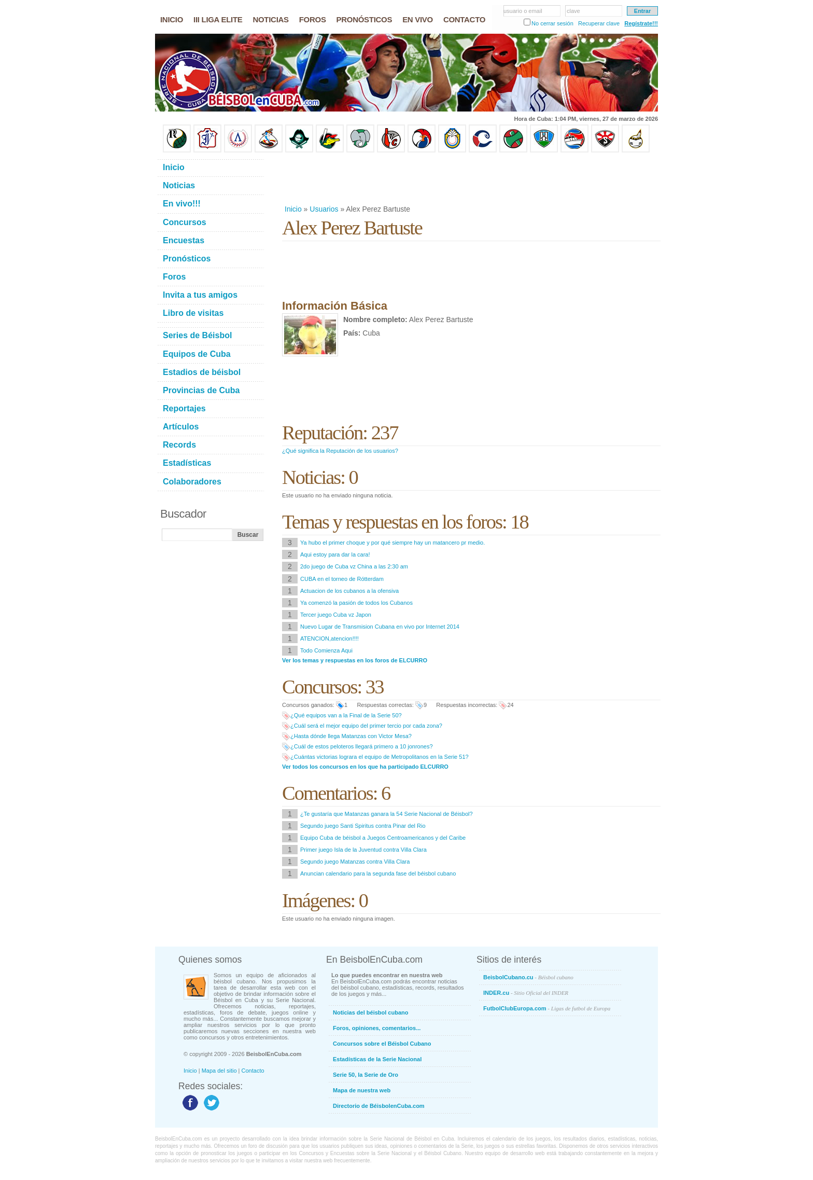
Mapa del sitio (219, 1070)
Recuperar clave (599, 23)
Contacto (253, 1070)
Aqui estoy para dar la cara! (335, 554)
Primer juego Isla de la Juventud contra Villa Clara (363, 849)
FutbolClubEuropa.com (546, 1008)
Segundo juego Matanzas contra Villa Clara (355, 861)
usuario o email (522, 11)
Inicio (293, 209)
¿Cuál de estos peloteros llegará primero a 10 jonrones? (361, 746)
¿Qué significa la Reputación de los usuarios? (340, 451)
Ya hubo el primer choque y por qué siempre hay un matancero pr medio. (392, 542)
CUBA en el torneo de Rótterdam (342, 579)
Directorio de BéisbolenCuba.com (379, 1106)
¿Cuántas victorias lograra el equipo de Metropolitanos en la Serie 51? (379, 757)
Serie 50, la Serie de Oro (365, 1075)
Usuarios (324, 209)
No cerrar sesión (552, 23)
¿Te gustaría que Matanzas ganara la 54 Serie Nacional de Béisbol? (386, 814)
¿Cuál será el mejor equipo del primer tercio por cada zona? (366, 726)
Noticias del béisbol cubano (370, 1012)
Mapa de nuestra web (361, 1090)
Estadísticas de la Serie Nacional (377, 1059)
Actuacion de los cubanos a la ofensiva (349, 591)
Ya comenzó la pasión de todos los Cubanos (356, 603)
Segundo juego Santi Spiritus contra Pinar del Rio (363, 826)
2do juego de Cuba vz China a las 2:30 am (354, 566)
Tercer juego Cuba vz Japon (335, 615)
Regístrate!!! (641, 23)
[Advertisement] (471, 178)
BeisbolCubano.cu (528, 977)
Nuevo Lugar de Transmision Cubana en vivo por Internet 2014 (379, 626)
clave (573, 11)
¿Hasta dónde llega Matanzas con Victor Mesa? (351, 736)
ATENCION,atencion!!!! (329, 638)
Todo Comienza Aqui (326, 650)
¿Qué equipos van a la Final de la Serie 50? (346, 715)
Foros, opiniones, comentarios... (376, 1028)
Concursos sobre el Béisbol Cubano (382, 1043)
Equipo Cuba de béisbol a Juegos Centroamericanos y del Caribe (383, 838)
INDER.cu (525, 993)
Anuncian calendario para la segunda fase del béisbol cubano (378, 873)
